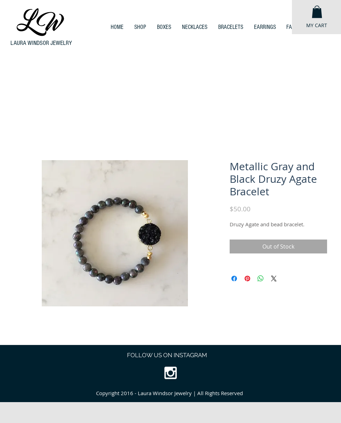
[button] (317, 12)
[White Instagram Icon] (170, 373)
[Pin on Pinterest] (247, 278)
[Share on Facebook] (234, 278)
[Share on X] (274, 278)
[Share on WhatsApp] (260, 278)
